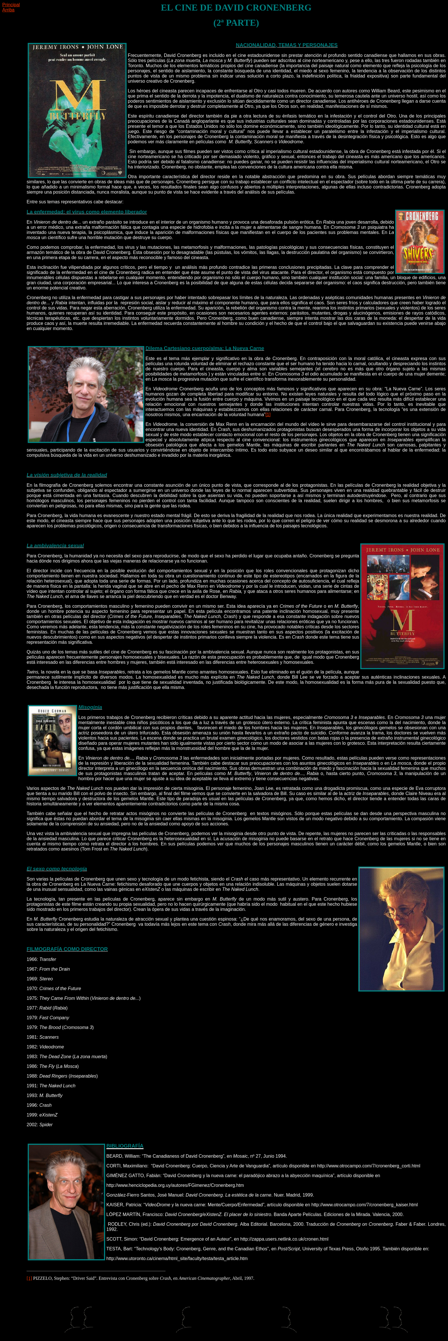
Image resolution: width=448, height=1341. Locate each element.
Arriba (8, 9)
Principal (11, 4)
